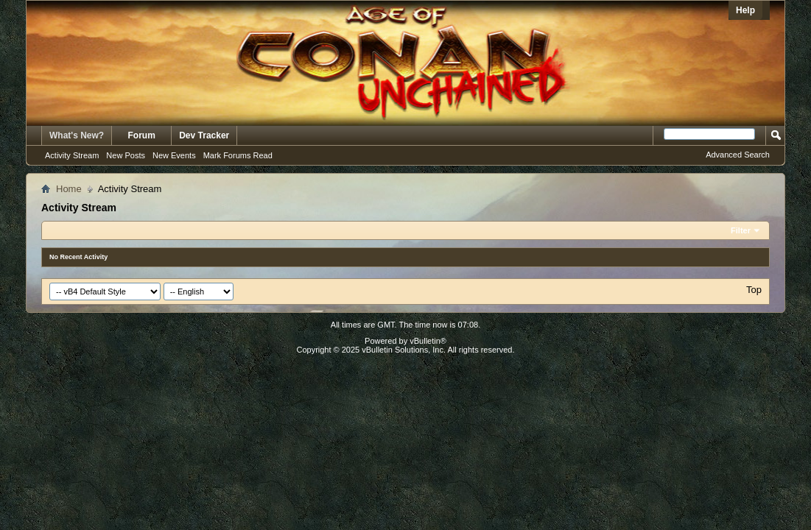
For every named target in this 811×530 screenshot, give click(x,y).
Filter (741, 230)
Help (745, 10)
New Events (174, 155)
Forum (141, 135)
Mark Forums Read (238, 155)
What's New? (76, 135)
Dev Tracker (204, 135)
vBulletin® (428, 340)
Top (754, 289)
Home (69, 188)
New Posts (125, 155)
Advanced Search (738, 154)
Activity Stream (72, 155)
